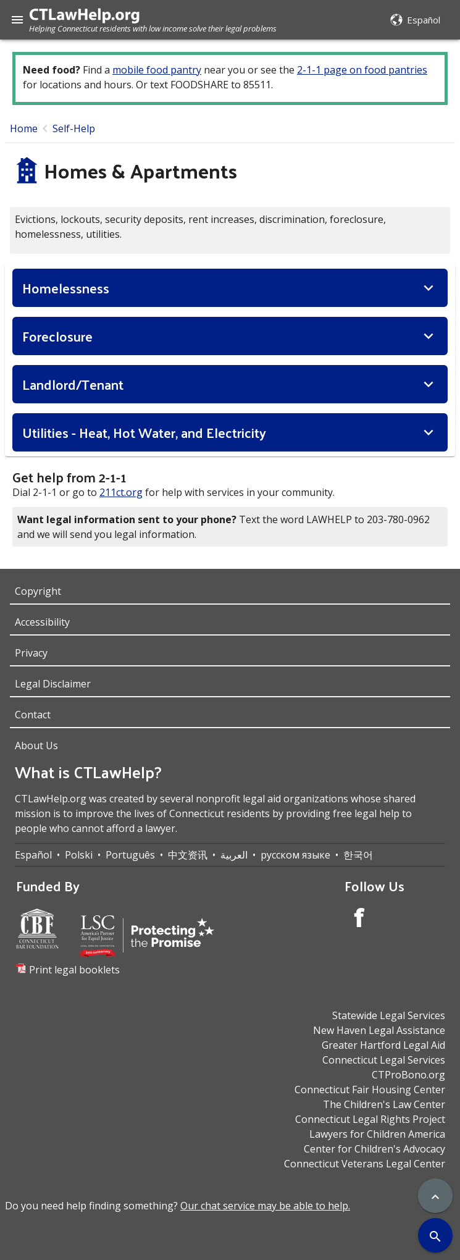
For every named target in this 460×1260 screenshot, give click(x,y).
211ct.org (121, 492)
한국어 (358, 855)
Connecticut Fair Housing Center (370, 1089)
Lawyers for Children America (377, 1134)
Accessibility (42, 622)
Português (130, 855)
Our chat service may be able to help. (265, 1205)
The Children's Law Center (384, 1104)
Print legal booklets (74, 969)
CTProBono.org (408, 1075)
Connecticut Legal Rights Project (370, 1119)
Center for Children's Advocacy (374, 1149)
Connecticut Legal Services (383, 1060)
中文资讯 (187, 855)
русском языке (295, 855)
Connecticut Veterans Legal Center (364, 1163)
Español (33, 855)
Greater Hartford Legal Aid (383, 1045)
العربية (234, 855)
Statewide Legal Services (388, 1015)
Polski (79, 855)
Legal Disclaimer (53, 684)
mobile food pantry (156, 70)
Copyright (38, 591)
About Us (36, 745)
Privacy (31, 653)
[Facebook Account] (359, 919)
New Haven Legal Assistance (379, 1030)
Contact (33, 714)
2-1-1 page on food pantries (362, 70)
